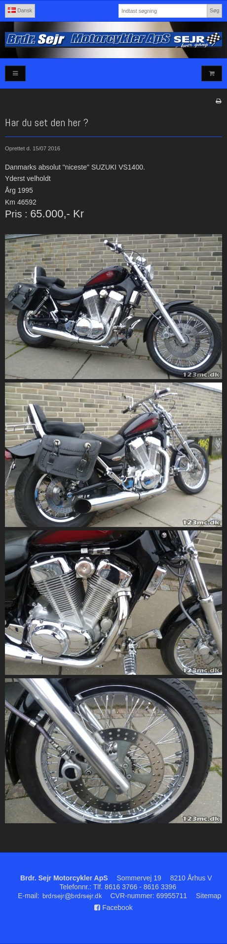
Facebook (113, 907)
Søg (214, 10)
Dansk (20, 10)
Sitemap (208, 896)
